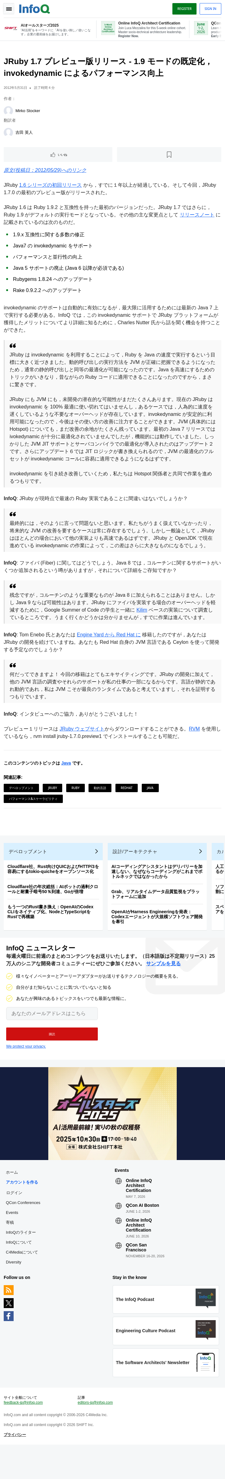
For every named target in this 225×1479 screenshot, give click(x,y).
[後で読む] (169, 157)
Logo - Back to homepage (35, 8)
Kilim (153, 619)
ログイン (15, 1220)
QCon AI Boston (142, 1232)
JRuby (53, 805)
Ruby (77, 805)
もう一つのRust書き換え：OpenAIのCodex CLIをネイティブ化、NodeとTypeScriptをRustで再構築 (52, 934)
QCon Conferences (24, 1230)
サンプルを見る (163, 988)
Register (183, 9)
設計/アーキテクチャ (136, 873)
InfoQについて (20, 1269)
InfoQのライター (22, 1259)
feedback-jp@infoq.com (24, 1435)
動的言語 (101, 805)
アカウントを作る (23, 1209)
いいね (63, 157)
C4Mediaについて (23, 1279)
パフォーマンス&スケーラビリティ (34, 816)
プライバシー (16, 1467)
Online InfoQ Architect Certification (139, 1212)
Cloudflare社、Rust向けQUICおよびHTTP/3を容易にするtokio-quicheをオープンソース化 (54, 891)
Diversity (15, 1289)
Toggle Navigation (8, 8)
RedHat (128, 805)
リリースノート (198, 217)
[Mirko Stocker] (9, 113)
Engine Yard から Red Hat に (110, 652)
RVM (195, 746)
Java (67, 780)
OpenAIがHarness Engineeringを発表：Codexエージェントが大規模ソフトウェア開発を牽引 (158, 938)
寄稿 (11, 1249)
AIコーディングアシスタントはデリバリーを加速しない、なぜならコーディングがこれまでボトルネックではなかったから (158, 893)
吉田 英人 (25, 135)
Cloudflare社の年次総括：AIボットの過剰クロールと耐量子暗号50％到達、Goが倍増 (54, 911)
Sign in (209, 9)
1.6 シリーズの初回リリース (51, 187)
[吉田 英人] (9, 135)
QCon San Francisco (136, 1275)
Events (13, 1239)
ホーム (13, 1199)
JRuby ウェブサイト (83, 746)
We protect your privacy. (26, 1071)
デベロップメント (22, 805)
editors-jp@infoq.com (95, 1435)
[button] (52, 1058)
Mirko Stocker (29, 113)
